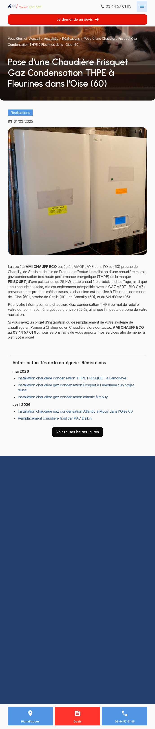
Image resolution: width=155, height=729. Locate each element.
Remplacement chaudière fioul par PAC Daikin (55, 418)
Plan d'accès (30, 721)
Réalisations (71, 38)
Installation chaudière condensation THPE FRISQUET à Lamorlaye (72, 378)
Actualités (51, 38)
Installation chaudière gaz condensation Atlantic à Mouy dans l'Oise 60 (75, 411)
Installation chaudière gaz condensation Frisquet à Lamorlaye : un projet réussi (76, 387)
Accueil (34, 38)
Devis (78, 721)
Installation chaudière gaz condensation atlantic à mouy (63, 397)
